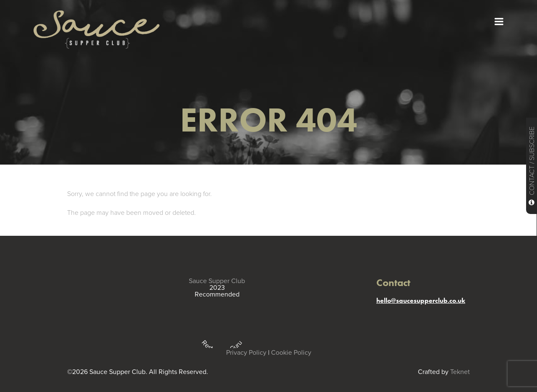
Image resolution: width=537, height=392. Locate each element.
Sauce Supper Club (217, 281)
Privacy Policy (246, 352)
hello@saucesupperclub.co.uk (420, 300)
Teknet (460, 372)
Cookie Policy (291, 352)
